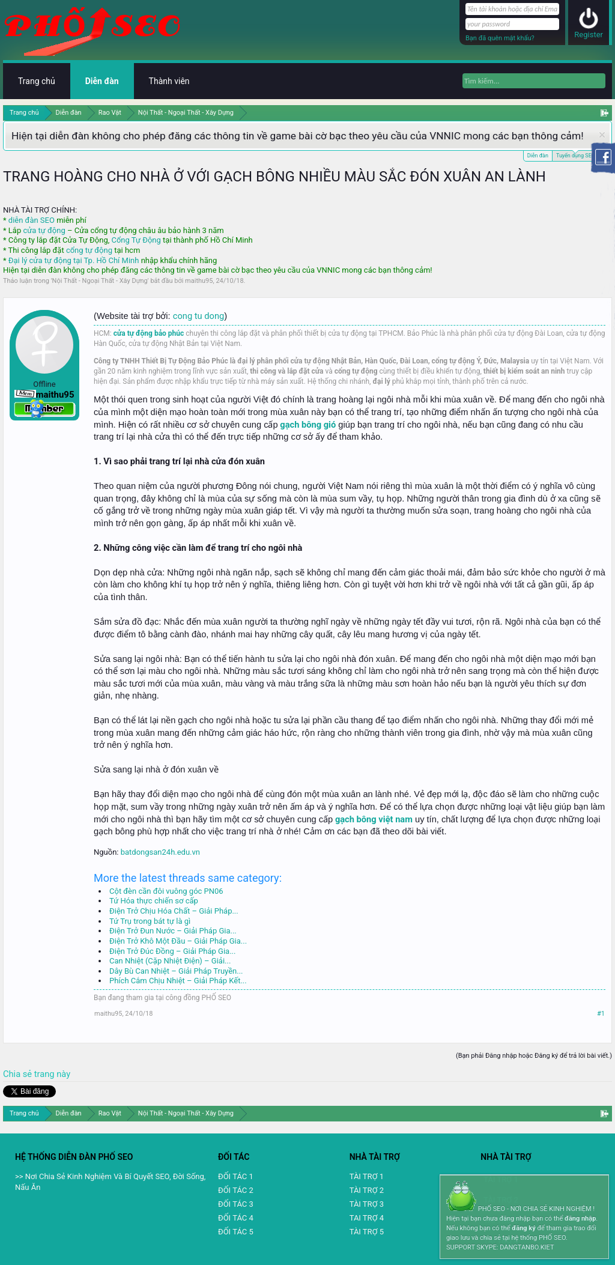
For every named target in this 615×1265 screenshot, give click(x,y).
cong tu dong (198, 316)
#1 (601, 1014)
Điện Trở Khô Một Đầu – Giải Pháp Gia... (178, 940)
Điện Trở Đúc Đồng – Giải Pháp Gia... (172, 951)
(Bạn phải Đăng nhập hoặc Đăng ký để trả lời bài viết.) (534, 1056)
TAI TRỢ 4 (367, 1217)
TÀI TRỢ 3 (367, 1204)
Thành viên (169, 81)
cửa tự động (44, 230)
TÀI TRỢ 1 (367, 1176)
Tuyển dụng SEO (575, 155)
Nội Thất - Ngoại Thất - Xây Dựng (100, 281)
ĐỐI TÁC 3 (235, 1204)
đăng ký (523, 1228)
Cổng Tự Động (135, 239)
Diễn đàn (537, 156)
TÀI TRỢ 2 (367, 1190)
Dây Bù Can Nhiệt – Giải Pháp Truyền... (176, 970)
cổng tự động (89, 250)
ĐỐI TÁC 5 (235, 1231)
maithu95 (199, 281)
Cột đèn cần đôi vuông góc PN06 (166, 891)
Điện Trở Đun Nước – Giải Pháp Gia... (173, 930)
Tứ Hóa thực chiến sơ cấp (153, 900)
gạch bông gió (308, 424)
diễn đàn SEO (31, 220)
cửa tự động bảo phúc (149, 333)
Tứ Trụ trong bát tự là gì (149, 921)
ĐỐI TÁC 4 (235, 1217)
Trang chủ (36, 81)
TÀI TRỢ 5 (367, 1231)
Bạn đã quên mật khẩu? (500, 38)
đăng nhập (580, 1218)
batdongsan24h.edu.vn (160, 852)
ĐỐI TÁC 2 (235, 1190)
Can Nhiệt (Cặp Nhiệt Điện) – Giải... (170, 960)
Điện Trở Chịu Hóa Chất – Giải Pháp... (173, 910)
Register (588, 34)
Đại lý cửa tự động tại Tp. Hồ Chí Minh (73, 260)
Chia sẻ (18, 1074)
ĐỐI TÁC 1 (235, 1176)
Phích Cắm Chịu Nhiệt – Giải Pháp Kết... (178, 980)
